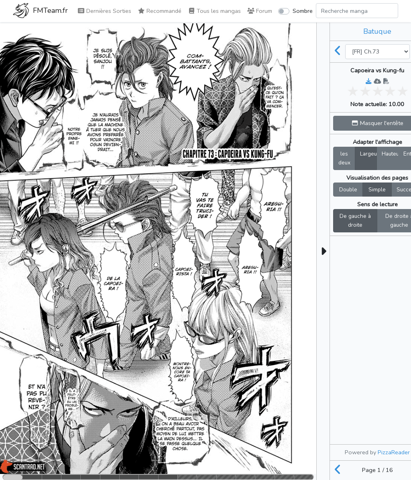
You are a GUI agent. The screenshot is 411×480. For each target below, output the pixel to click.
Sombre (303, 11)
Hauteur (390, 154)
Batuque (377, 31)
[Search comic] (357, 10)
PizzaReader (394, 452)
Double (348, 189)
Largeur (368, 154)
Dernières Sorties (104, 11)
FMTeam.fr (40, 11)
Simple (377, 189)
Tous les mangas (214, 11)
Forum (259, 11)
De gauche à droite (355, 220)
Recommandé (159, 11)
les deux (344, 158)
